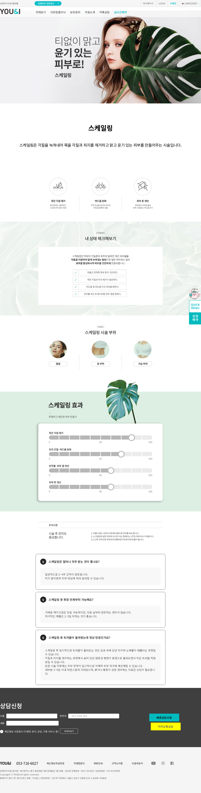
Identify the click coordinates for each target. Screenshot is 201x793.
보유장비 (75, 12)
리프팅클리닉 (58, 12)
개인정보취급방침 (55, 763)
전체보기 (41, 12)
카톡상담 (104, 12)
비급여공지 (137, 763)
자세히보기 (69, 731)
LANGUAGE (189, 3)
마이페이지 (148, 3)
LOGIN (161, 3)
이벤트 (173, 3)
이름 (2, 716)
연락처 (63, 716)
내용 (2, 723)
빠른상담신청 (164, 717)
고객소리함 (117, 763)
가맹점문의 (79, 763)
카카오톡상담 (165, 726)
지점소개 (90, 12)
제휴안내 (98, 763)
